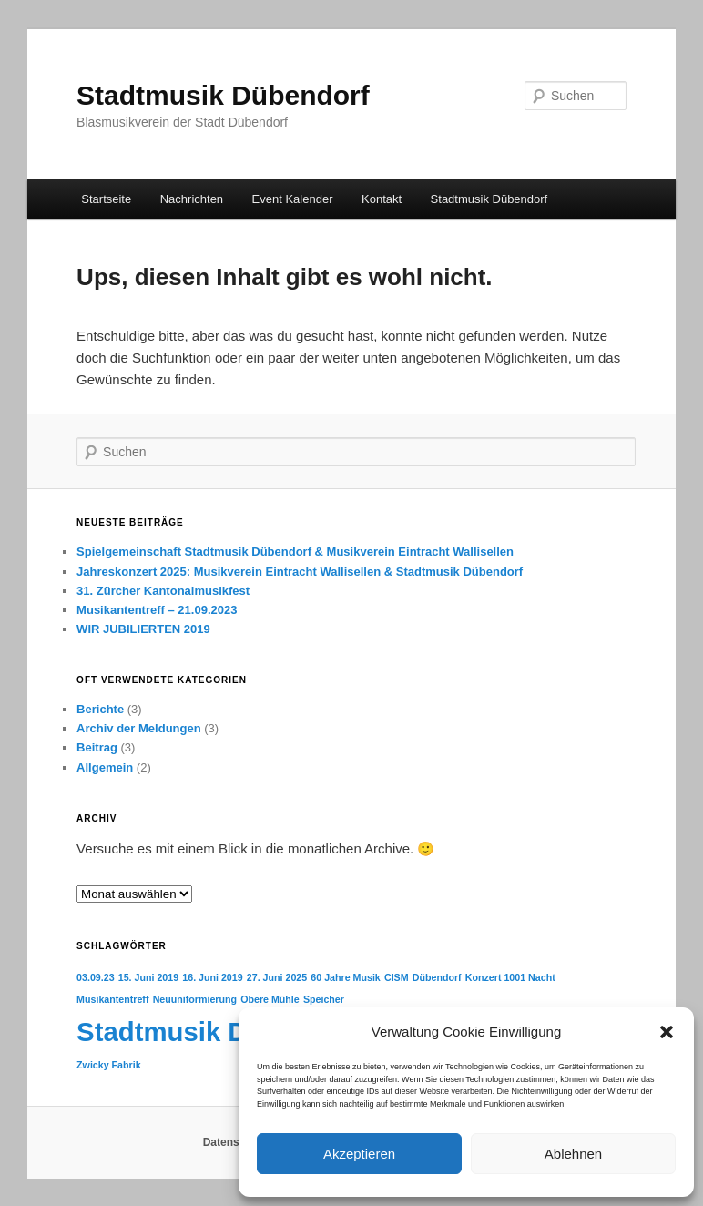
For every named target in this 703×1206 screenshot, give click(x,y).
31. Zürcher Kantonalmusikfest (163, 591)
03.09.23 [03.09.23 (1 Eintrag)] (95, 977)
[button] (666, 1032)
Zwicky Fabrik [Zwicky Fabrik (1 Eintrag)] (108, 1064)
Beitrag (96, 747)
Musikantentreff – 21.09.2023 (156, 610)
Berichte (100, 709)
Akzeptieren (359, 1153)
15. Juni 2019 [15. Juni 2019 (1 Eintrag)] (148, 977)
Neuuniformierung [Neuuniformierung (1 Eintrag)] (195, 999)
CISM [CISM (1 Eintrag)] (396, 977)
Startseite (106, 199)
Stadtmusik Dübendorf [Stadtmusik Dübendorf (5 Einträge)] (219, 1032)
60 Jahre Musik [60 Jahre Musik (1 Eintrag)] (345, 977)
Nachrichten (191, 199)
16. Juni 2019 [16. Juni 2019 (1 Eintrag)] (212, 977)
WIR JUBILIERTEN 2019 (143, 629)
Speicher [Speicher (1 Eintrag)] (323, 999)
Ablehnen (573, 1153)
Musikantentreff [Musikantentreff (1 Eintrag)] (112, 999)
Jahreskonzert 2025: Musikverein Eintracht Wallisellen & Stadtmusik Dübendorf (299, 571)
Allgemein (104, 767)
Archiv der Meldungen (138, 728)
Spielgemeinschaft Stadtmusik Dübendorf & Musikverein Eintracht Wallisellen (295, 551)
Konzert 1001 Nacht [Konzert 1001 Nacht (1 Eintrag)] (510, 977)
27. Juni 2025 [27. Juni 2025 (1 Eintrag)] (277, 977)
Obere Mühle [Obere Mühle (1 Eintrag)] (270, 999)
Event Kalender (292, 199)
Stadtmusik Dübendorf (223, 95)
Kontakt (382, 199)
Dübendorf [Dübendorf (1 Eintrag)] (437, 977)
